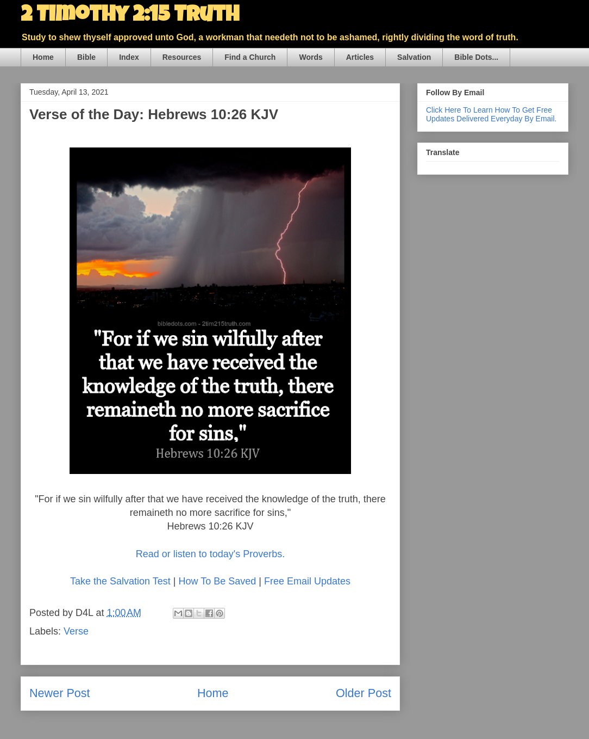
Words (310, 57)
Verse (76, 631)
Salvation (414, 57)
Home (43, 57)
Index (129, 57)
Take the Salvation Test (120, 581)
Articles (360, 57)
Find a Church (249, 57)
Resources (182, 57)
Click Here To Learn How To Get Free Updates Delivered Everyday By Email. (491, 114)
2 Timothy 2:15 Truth (130, 16)
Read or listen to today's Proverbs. (210, 554)
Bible (86, 57)
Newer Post (59, 693)
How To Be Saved (217, 581)
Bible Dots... (476, 57)
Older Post (363, 693)
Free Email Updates (307, 581)
